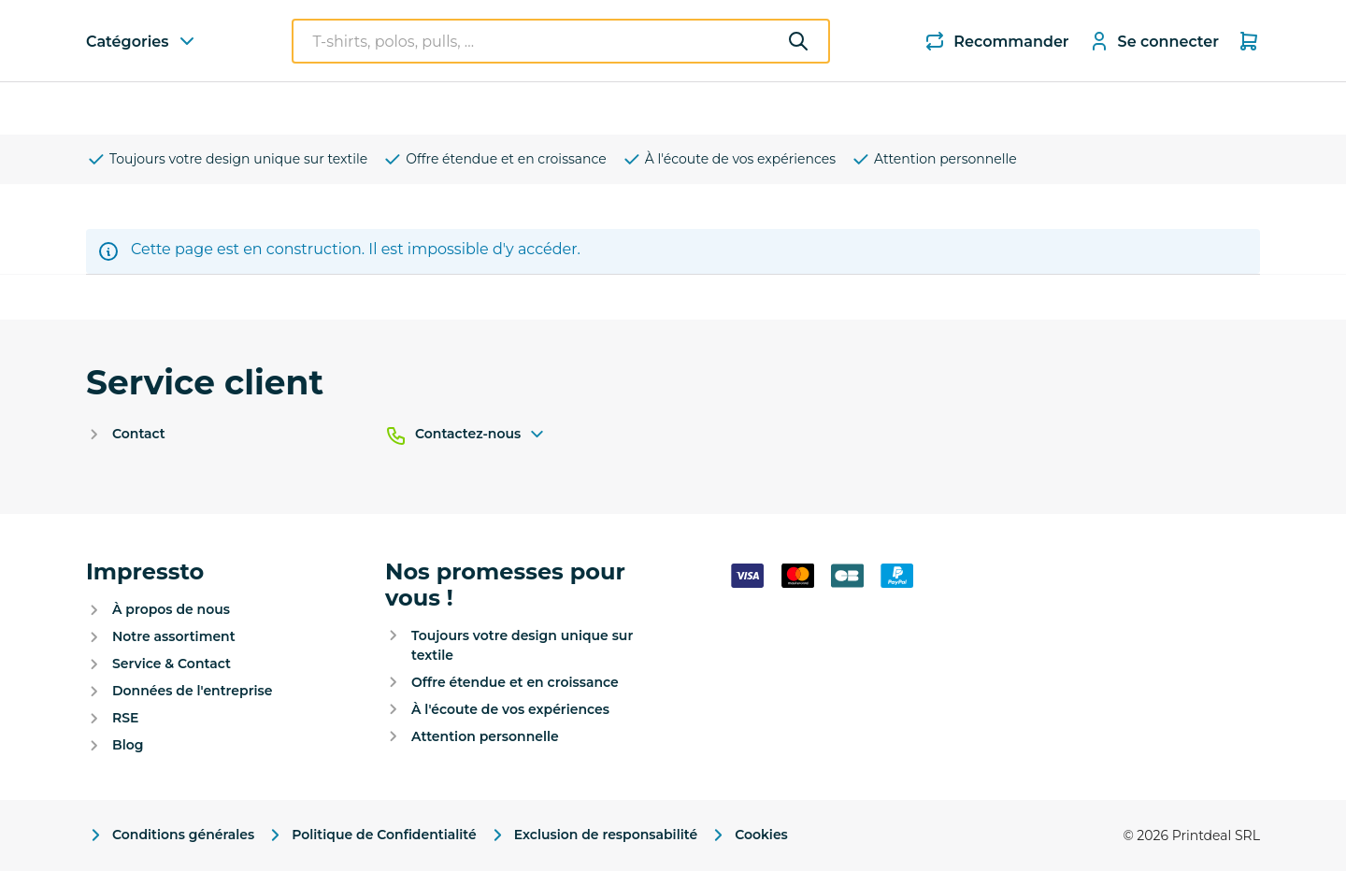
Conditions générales (170, 835)
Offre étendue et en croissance (494, 159)
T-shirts (256, 108)
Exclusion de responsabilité (592, 835)
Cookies (748, 835)
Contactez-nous (481, 434)
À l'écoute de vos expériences (729, 159)
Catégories (157, 107)
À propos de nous (171, 609)
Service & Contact (171, 663)
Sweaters (351, 108)
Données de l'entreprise (192, 690)
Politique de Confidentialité (371, 835)
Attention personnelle (934, 159)
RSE (125, 717)
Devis (997, 109)
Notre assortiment (174, 636)
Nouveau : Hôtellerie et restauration (818, 109)
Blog (127, 744)
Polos (437, 108)
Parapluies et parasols (571, 108)
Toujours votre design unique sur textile (226, 159)
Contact (138, 433)
